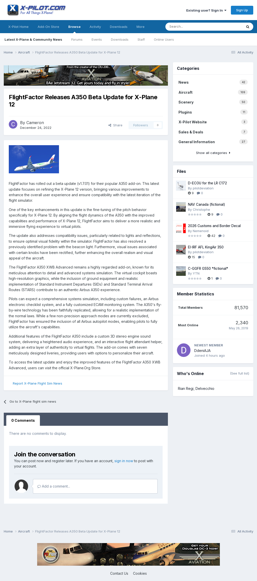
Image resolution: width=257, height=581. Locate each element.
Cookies (140, 573)
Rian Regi (186, 388)
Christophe (201, 209)
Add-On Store (48, 27)
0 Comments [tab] (23, 420)
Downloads (119, 39)
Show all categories (213, 153)
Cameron (35, 122)
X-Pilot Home (18, 27)
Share (115, 125)
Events (97, 39)
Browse (74, 29)
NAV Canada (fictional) (206, 204)
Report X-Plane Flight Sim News (37, 383)
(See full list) (239, 373)
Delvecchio (205, 388)
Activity (95, 27)
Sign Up (242, 10)
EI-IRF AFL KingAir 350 (206, 247)
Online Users (164, 39)
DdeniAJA (202, 350)
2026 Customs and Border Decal (214, 226)
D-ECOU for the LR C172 (207, 183)
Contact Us (119, 573)
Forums (77, 39)
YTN (196, 273)
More (141, 27)
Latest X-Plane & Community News (33, 39)
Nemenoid (201, 231)
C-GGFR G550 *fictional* (208, 269)
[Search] (177, 27)
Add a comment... (53, 486)
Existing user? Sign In (206, 10)
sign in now (123, 461)
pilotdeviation (203, 188)
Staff (141, 39)
